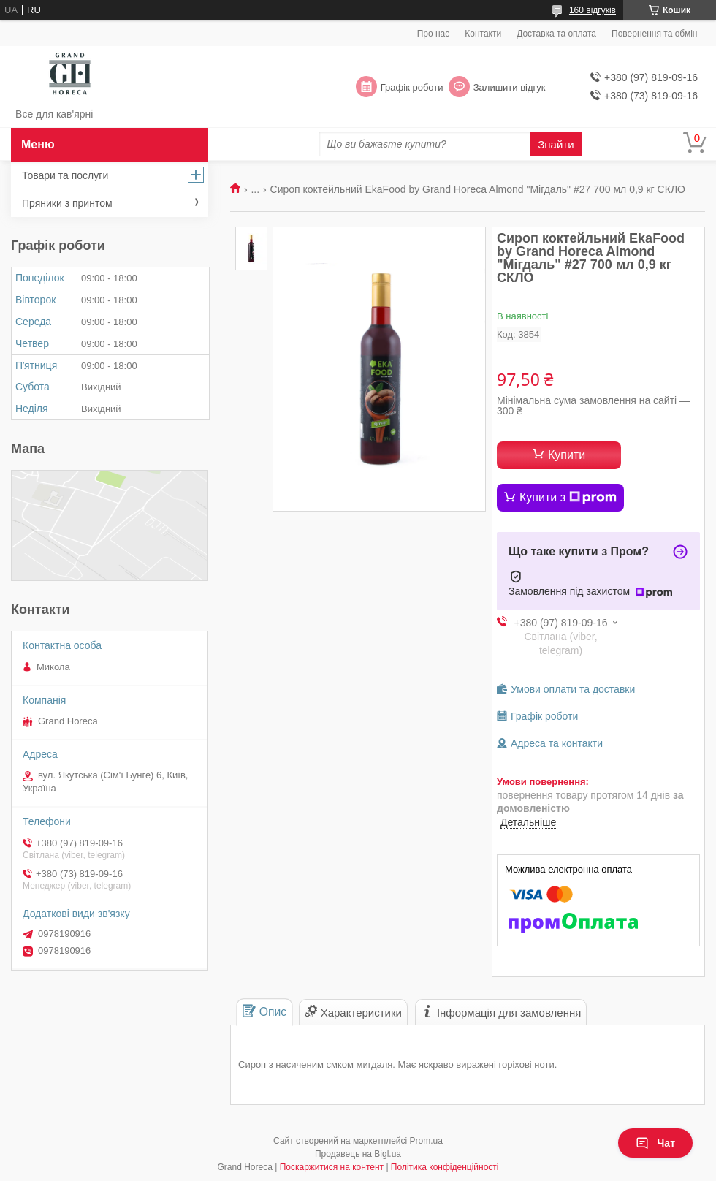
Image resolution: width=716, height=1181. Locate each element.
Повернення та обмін (654, 34)
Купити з (568, 497)
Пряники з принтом (67, 203)
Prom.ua (426, 1141)
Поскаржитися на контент (332, 1167)
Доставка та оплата (556, 34)
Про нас (433, 34)
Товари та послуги (65, 175)
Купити (566, 455)
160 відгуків (592, 10)
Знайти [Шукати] (556, 144)
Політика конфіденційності (445, 1167)
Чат (655, 1143)
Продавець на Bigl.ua (358, 1154)
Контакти (483, 34)
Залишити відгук (509, 87)
